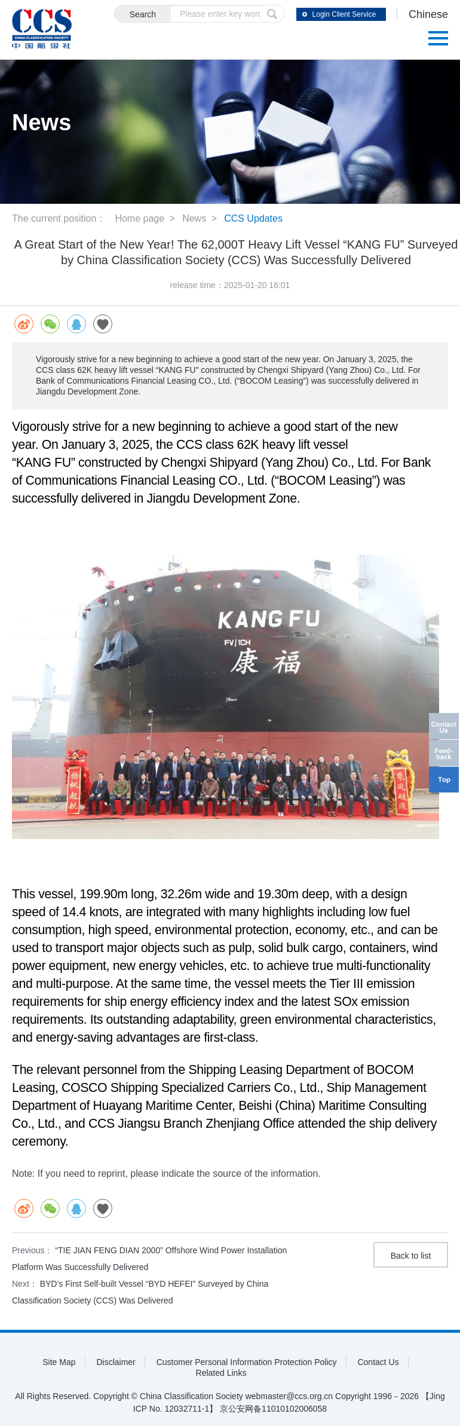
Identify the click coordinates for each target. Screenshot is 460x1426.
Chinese (428, 14)
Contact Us (377, 1362)
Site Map (58, 1362)
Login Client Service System (344, 15)
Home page (139, 218)
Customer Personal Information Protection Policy (247, 1362)
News (194, 218)
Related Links (221, 1373)
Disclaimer (115, 1362)
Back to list (411, 1255)
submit (272, 14)
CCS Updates (253, 218)
